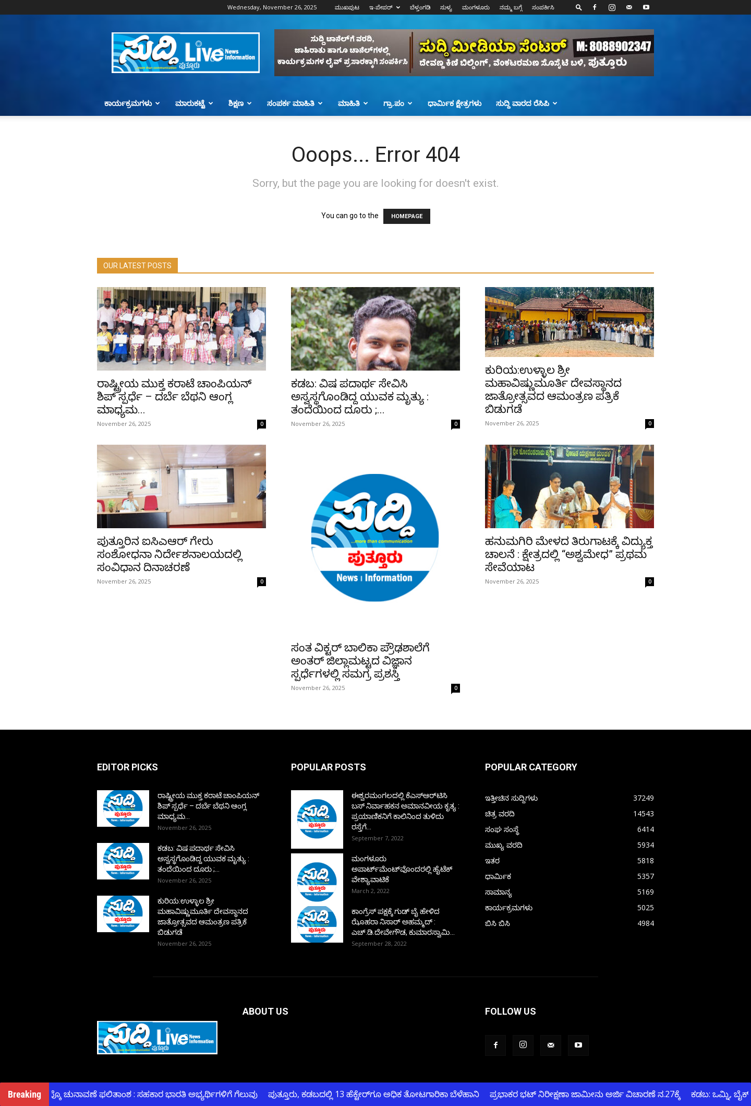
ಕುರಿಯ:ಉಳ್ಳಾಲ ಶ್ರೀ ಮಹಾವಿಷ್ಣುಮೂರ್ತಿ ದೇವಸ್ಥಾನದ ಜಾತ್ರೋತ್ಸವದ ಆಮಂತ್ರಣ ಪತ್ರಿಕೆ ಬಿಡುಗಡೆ (553, 389)
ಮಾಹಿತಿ (353, 103)
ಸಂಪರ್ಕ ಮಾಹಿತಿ (295, 103)
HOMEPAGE (406, 216)
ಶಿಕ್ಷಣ (240, 103)
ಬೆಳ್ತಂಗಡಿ (420, 7)
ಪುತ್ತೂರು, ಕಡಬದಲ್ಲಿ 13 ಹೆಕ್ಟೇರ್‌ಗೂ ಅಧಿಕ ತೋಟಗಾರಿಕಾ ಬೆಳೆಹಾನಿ (378, 1094)
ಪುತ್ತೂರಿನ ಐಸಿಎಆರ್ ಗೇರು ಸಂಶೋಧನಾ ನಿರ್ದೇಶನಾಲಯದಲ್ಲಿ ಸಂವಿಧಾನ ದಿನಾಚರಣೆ (169, 554)
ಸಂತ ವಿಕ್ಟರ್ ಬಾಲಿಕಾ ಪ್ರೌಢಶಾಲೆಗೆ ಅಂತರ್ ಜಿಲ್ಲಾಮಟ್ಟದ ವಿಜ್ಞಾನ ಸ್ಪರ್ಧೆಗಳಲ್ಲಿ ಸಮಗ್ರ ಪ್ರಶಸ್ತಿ (360, 660)
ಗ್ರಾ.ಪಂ (398, 103)
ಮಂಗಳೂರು (476, 7)
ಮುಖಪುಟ (347, 7)
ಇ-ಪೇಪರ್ (384, 7)
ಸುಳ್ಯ (446, 7)
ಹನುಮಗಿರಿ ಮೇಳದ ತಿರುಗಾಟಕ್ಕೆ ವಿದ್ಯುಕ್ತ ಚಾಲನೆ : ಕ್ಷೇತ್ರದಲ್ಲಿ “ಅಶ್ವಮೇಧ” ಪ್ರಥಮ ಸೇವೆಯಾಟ (568, 554)
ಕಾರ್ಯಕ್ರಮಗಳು (132, 103)
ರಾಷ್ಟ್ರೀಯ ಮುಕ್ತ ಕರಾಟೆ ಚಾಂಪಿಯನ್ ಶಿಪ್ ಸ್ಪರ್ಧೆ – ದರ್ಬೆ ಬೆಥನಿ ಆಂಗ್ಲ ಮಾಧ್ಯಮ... (174, 396)
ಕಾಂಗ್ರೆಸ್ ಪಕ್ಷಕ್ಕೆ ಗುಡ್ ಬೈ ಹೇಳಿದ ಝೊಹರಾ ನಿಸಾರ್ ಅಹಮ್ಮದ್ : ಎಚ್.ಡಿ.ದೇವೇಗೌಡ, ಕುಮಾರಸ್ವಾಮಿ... (403, 921)
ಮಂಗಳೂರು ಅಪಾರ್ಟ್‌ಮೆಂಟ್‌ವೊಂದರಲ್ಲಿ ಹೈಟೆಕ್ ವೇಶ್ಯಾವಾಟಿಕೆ (402, 869)
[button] (579, 7)
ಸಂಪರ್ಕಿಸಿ (543, 7)
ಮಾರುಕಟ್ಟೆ (194, 103)
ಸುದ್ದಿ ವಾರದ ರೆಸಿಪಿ (527, 103)
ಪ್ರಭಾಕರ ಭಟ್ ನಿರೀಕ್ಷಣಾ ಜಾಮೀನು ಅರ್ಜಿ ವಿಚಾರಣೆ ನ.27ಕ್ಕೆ (589, 1094)
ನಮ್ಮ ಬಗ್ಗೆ (511, 7)
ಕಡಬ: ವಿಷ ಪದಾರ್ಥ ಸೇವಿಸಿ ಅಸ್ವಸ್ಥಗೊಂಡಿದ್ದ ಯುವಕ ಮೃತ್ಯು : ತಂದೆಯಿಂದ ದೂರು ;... (360, 396)
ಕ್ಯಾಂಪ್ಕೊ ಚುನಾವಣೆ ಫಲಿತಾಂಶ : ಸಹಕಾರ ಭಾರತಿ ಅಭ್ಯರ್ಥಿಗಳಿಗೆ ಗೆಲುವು (150, 1094)
